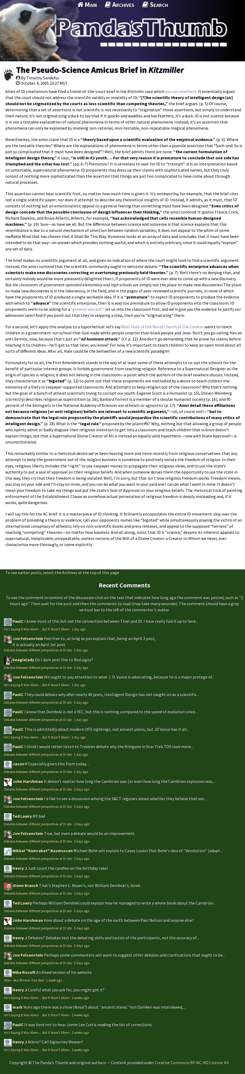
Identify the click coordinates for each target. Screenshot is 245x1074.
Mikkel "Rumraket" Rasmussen (42, 850)
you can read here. (181, 91)
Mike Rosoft (23, 972)
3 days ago (82, 911)
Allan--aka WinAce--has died (24, 980)
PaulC (18, 621)
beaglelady (23, 659)
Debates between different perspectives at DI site (38, 650)
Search (155, 4)
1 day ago (79, 629)
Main (87, 4)
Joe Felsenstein (27, 638)
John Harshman (27, 781)
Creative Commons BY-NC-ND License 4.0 (192, 1062)
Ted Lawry (22, 816)
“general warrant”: (88, 309)
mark (17, 1007)
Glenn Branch (25, 885)
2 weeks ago (80, 998)
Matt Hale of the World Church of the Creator (162, 326)
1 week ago (54, 980)
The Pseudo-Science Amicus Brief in (100, 70)
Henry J (19, 868)
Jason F (19, 763)
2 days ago (82, 789)
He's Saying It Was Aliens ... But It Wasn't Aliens (36, 629)
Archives (119, 4)
